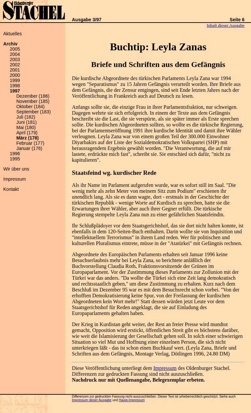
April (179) (27, 132)
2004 (15, 54)
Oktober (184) (30, 106)
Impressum (14, 179)
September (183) (33, 111)
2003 (15, 59)
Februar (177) (30, 143)
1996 (15, 153)
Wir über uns (16, 169)
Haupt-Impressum (131, 400)
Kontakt (11, 189)
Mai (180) (26, 127)
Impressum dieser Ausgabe (91, 400)
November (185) (32, 101)
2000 (15, 75)
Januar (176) (29, 148)
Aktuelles (12, 33)
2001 (15, 70)
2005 (15, 49)
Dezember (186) (32, 96)
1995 (15, 158)
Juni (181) (26, 122)
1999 (15, 80)
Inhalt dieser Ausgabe (225, 25)
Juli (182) (25, 117)
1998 (15, 85)
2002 (15, 64)
